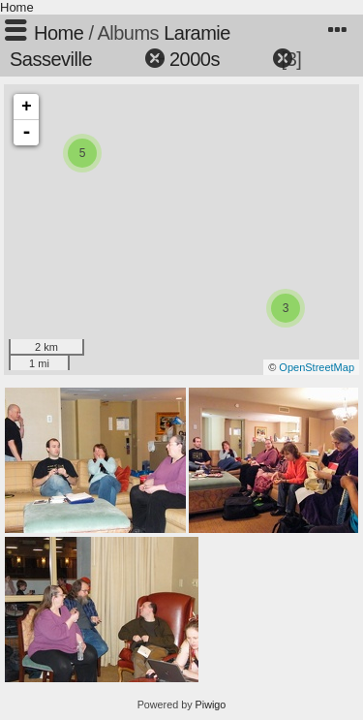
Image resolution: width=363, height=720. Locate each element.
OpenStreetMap (316, 367)
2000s (194, 59)
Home (17, 7)
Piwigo (211, 704)
